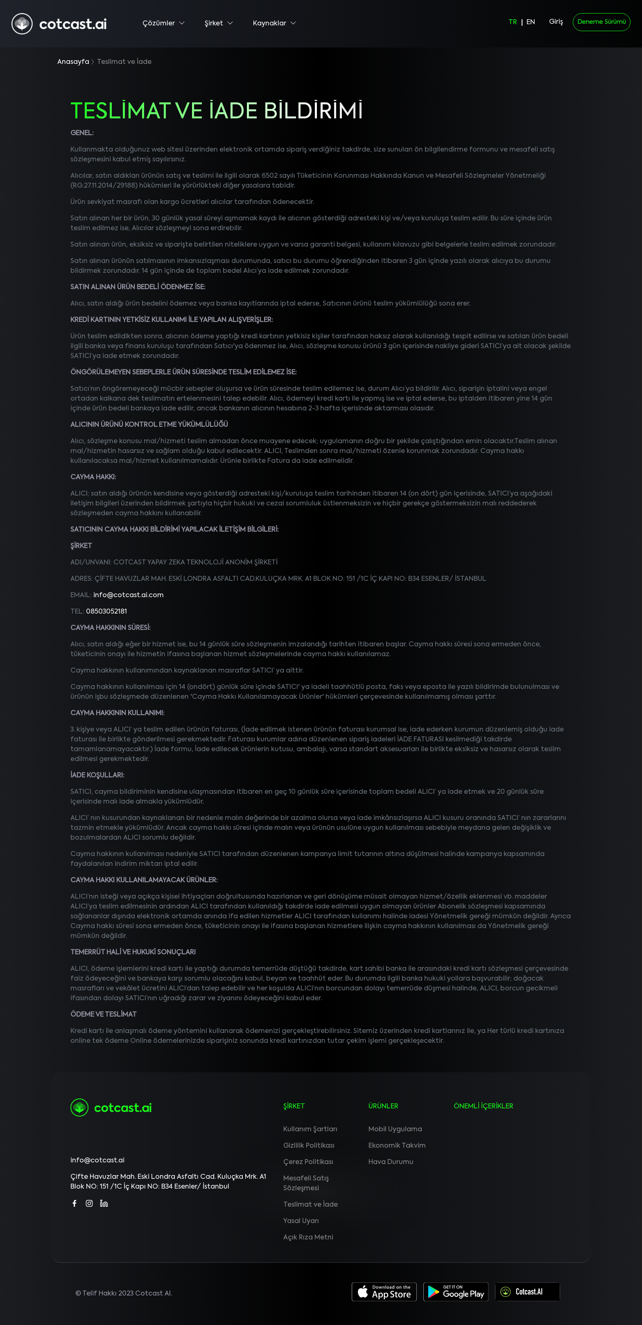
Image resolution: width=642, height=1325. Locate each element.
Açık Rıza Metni (308, 1237)
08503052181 (106, 612)
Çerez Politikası (308, 1162)
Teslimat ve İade (310, 1205)
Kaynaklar (274, 23)
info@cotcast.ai (97, 1160)
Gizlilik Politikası (309, 1146)
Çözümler (163, 23)
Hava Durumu (391, 1162)
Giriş (556, 22)
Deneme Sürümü (601, 22)
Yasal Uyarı (301, 1221)
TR (513, 22)
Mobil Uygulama (395, 1129)
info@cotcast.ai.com (128, 595)
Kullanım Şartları (310, 1129)
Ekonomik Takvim (397, 1146)
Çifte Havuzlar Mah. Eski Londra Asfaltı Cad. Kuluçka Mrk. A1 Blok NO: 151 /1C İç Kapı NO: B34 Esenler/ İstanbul (168, 1182)
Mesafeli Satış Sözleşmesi (306, 1184)
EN (531, 22)
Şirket (219, 23)
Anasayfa (73, 62)
